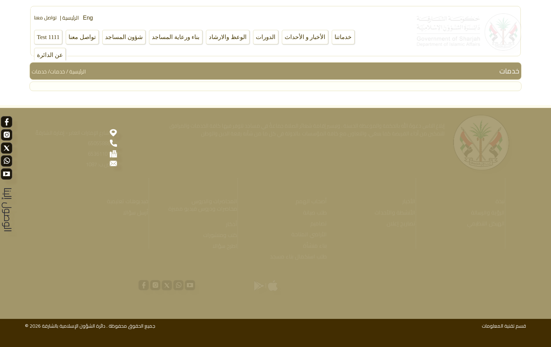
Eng (88, 18)
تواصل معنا (45, 17)
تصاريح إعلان (398, 223)
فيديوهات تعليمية (125, 201)
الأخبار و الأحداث (305, 37)
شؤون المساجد (124, 37)
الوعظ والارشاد (227, 37)
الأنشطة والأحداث (392, 212)
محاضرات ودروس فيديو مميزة (200, 208)
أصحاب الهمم (308, 201)
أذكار (229, 224)
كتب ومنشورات (218, 235)
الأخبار (406, 201)
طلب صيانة (312, 212)
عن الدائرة (50, 55)
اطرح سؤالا (222, 246)
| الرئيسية (69, 18)
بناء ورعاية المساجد (176, 37)
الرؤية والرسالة (485, 212)
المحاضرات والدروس (212, 201)
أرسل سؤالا (133, 212)
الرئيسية (77, 71)
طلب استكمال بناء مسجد (295, 256)
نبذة (497, 201)
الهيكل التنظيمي (483, 223)
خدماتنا (343, 37)
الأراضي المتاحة (306, 234)
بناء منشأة (312, 245)
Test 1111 (48, 37)
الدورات (266, 37)
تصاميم (316, 223)
